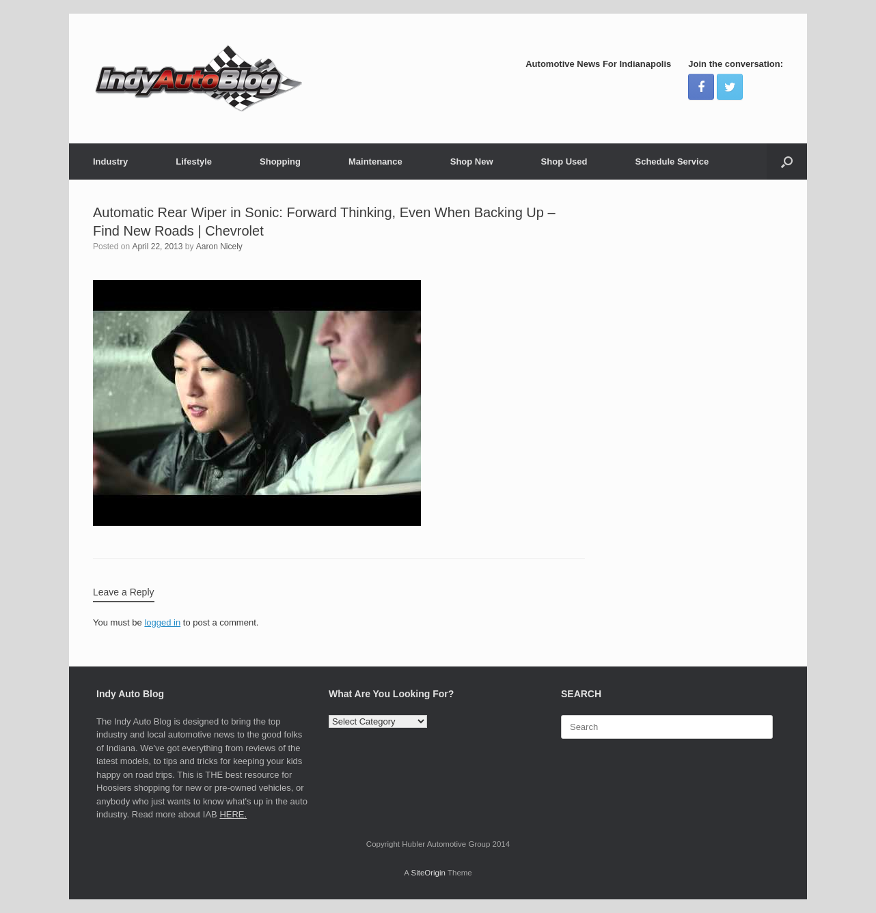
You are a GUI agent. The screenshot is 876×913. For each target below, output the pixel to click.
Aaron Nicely (219, 246)
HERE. (233, 814)
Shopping (280, 161)
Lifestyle (194, 161)
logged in (162, 622)
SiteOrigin (428, 873)
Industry (110, 161)
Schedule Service (672, 161)
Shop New (471, 161)
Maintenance (375, 161)
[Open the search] (787, 161)
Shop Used (564, 161)
